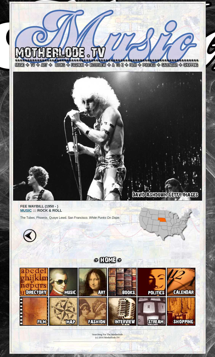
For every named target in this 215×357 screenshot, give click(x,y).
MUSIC (26, 210)
